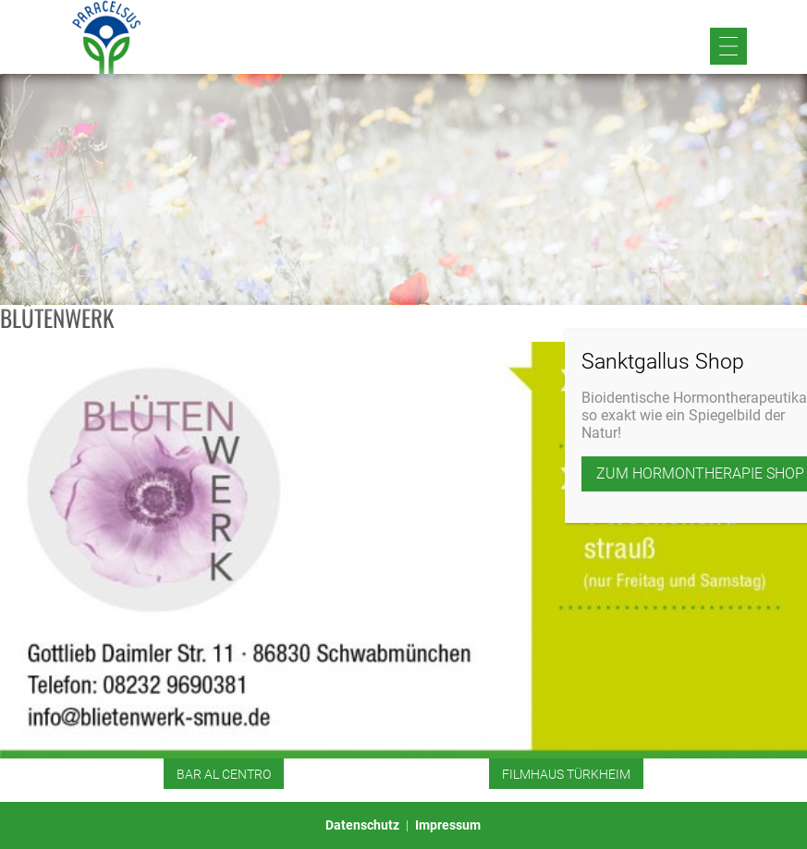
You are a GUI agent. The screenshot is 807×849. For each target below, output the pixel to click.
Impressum (448, 825)
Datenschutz (362, 825)
